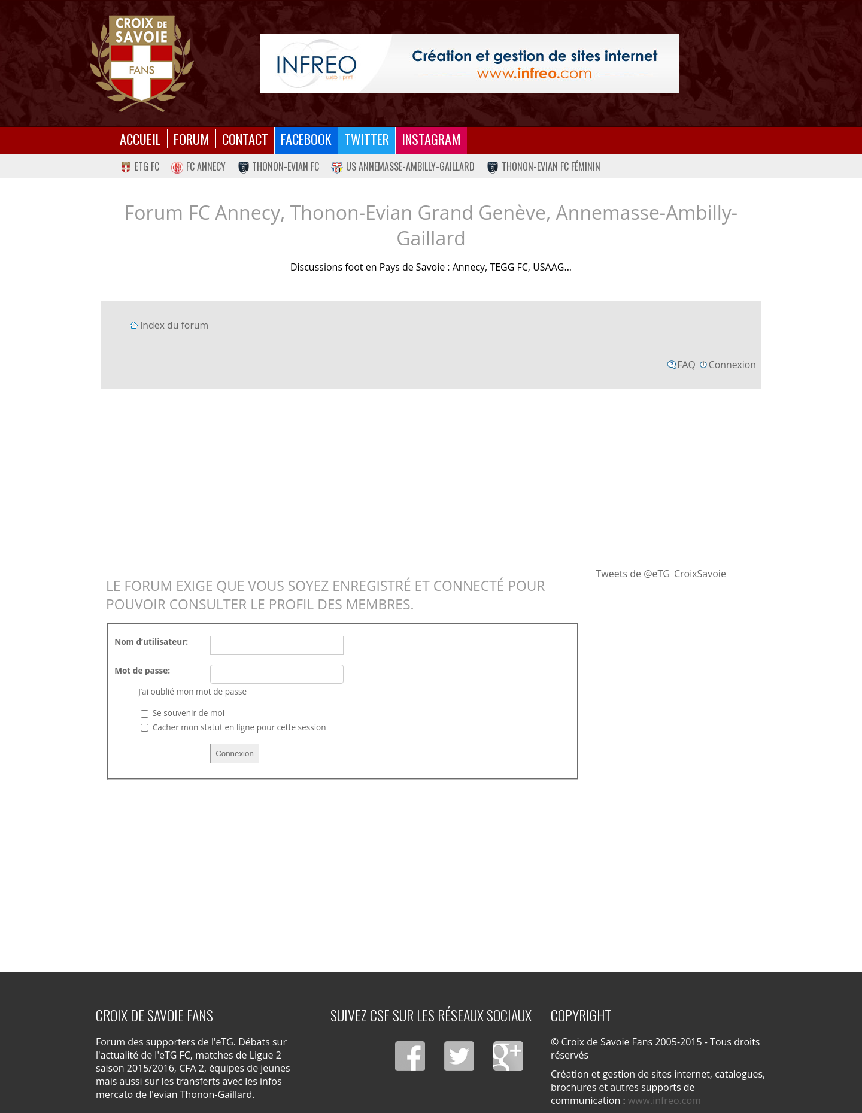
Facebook (306, 138)
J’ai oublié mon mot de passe (192, 691)
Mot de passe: (142, 670)
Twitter (366, 138)
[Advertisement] (431, 477)
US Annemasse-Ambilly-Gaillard (403, 166)
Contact (245, 138)
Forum (192, 138)
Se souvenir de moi (182, 712)
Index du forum (174, 325)
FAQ (686, 364)
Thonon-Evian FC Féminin (543, 166)
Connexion (732, 364)
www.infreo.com (664, 1100)
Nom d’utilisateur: (151, 641)
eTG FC (139, 166)
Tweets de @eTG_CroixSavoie (661, 573)
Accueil (140, 138)
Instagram (431, 138)
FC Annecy (198, 166)
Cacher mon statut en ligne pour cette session (233, 727)
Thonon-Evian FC (279, 166)
